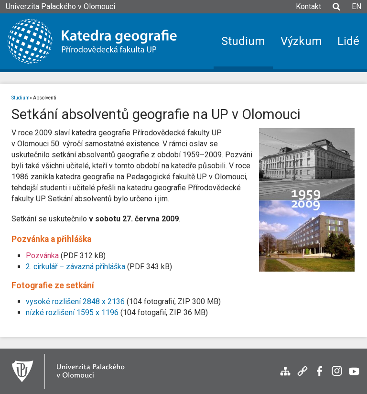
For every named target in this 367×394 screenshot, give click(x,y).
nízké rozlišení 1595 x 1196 (72, 312)
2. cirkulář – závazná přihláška (75, 266)
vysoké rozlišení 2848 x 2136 (75, 301)
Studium (20, 97)
